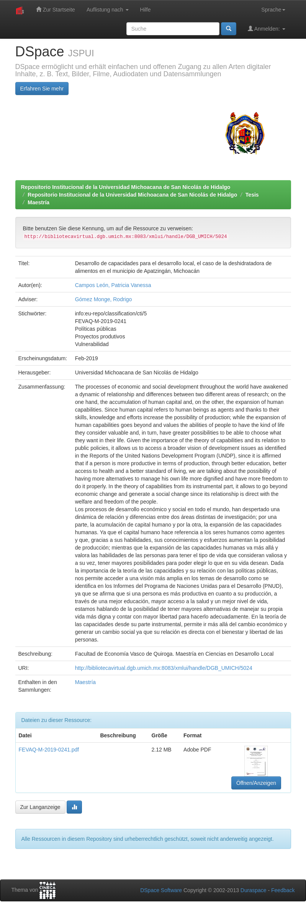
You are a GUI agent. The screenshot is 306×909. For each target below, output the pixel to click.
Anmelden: (266, 28)
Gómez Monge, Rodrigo (103, 299)
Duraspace (254, 890)
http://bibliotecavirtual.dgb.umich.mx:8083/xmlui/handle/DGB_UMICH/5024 (163, 668)
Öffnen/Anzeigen (256, 783)
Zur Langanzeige (40, 807)
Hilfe (145, 10)
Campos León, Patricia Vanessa (113, 285)
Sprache (273, 10)
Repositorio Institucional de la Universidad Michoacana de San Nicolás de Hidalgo (126, 187)
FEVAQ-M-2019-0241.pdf (49, 750)
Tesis (252, 195)
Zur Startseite (55, 9)
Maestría (38, 202)
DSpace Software (161, 890)
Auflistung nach (108, 10)
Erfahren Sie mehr (42, 88)
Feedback (283, 890)
